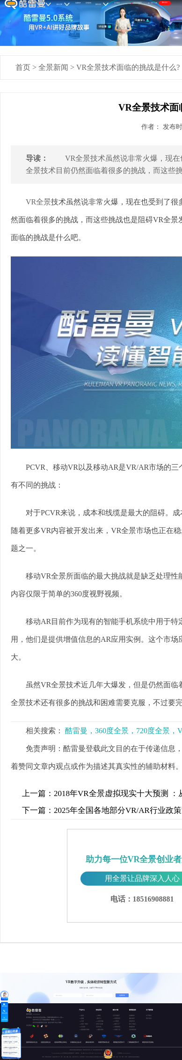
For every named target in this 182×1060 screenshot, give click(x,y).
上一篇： (38, 793)
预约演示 (164, 2)
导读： (37, 158)
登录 (152, 3)
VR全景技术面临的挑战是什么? (128, 67)
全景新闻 (53, 67)
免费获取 (122, 995)
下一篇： (38, 810)
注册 (155, 3)
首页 (22, 67)
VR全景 (38, 202)
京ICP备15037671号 (85, 1053)
